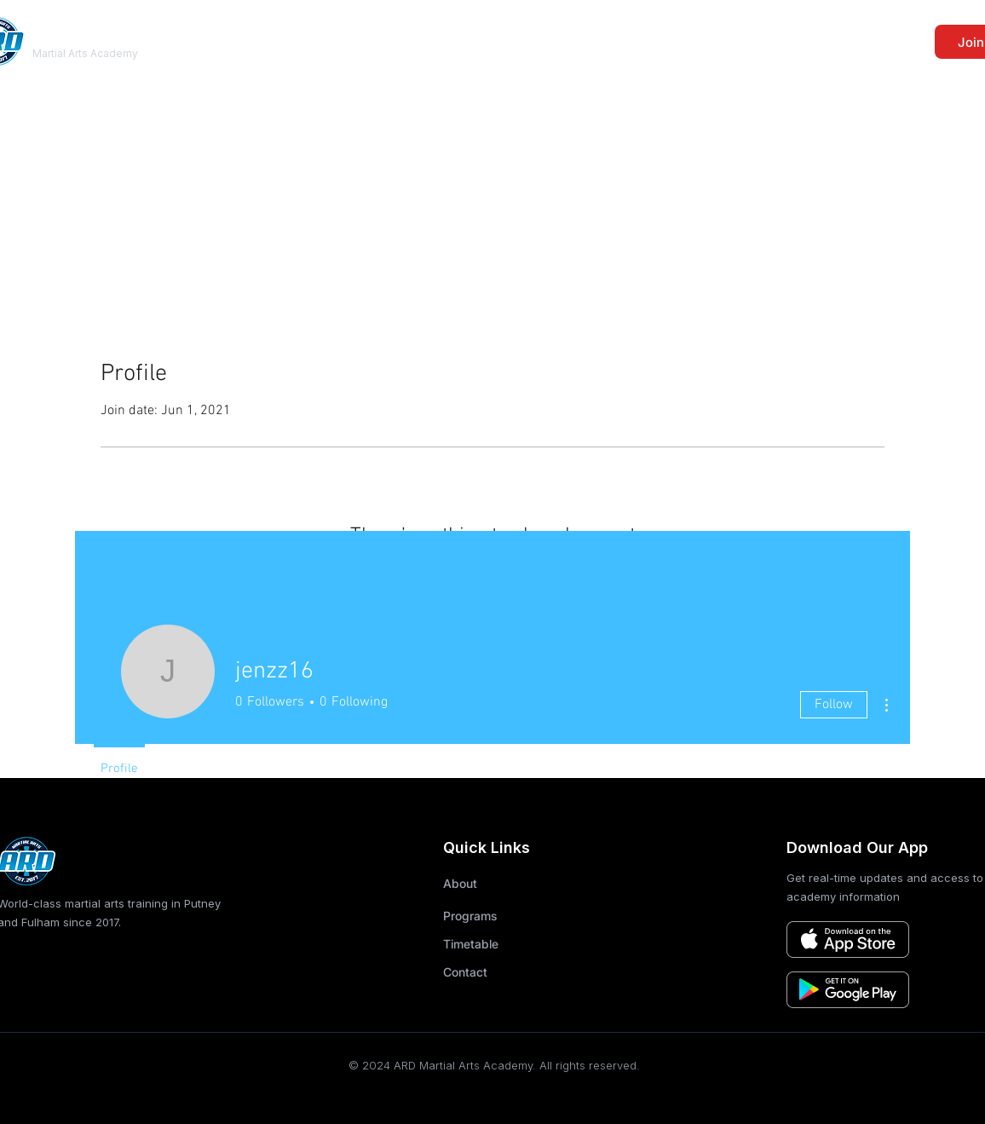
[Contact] (488, 971)
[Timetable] (488, 943)
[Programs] (488, 915)
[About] (488, 882)
